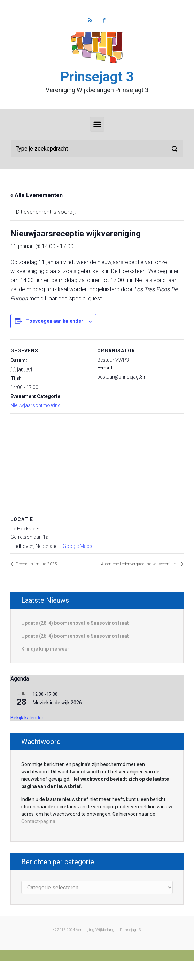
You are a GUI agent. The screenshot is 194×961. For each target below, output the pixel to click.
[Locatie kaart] (97, 464)
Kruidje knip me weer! (46, 649)
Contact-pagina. (38, 821)
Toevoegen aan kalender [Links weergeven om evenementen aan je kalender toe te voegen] (54, 321)
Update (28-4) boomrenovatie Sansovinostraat (75, 623)
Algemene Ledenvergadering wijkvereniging (140, 564)
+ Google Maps (75, 546)
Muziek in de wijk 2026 (57, 702)
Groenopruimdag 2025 (35, 564)
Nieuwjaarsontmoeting (35, 405)
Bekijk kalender (27, 717)
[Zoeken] (97, 148)
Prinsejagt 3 (97, 77)
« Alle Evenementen (36, 195)
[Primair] (97, 124)
